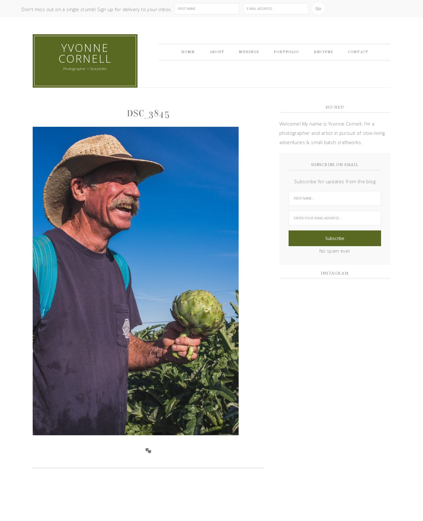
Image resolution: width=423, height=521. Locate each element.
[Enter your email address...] (335, 218)
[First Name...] (335, 198)
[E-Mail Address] (275, 8)
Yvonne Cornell (85, 53)
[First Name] (206, 8)
